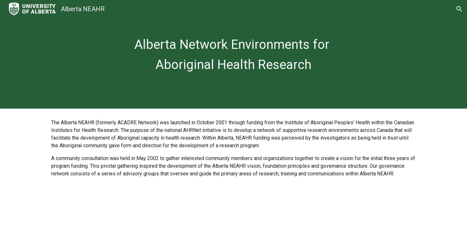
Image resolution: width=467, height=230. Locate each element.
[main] (233, 54)
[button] (459, 9)
